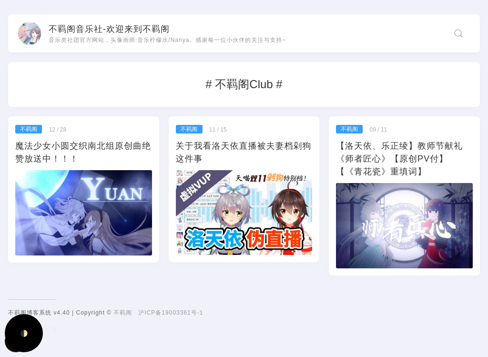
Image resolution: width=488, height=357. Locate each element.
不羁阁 (122, 312)
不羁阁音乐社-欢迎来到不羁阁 (109, 29)
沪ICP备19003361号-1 (170, 312)
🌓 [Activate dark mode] (24, 333)
